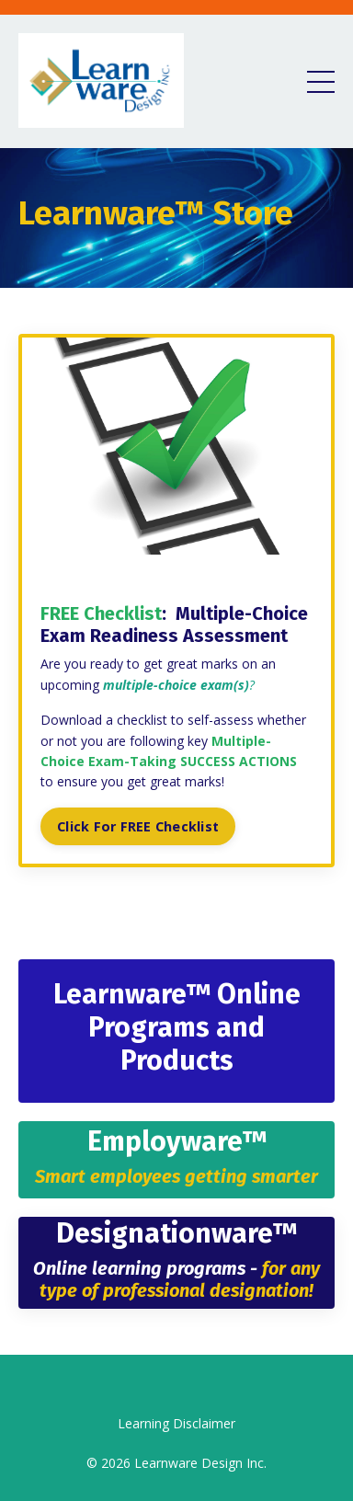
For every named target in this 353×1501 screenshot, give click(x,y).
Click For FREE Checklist (138, 826)
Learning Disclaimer (176, 1423)
